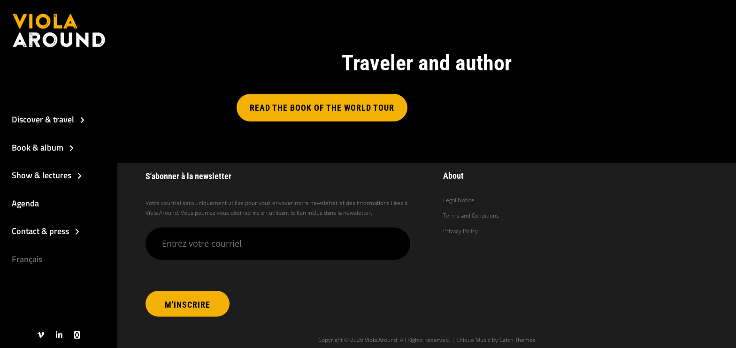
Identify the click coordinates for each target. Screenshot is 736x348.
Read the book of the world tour (322, 108)
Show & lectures (41, 175)
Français (27, 259)
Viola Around (381, 340)
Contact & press (40, 231)
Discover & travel (43, 119)
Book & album (37, 147)
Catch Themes (517, 340)
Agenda (25, 203)
